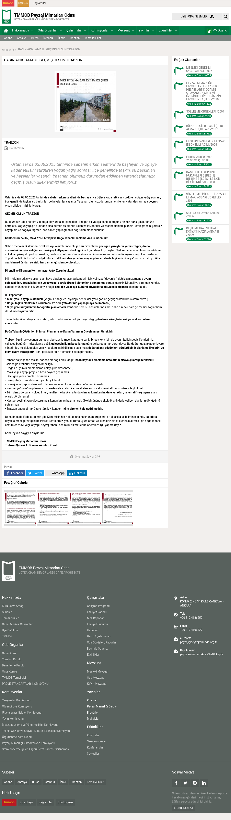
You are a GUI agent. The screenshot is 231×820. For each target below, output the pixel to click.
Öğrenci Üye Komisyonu (17, 713)
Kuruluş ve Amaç (12, 613)
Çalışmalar (76, 37)
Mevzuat (125, 37)
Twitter (35, 480)
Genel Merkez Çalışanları (17, 631)
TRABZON (11, 149)
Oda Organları (50, 37)
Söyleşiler (93, 760)
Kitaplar (92, 707)
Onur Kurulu (9, 678)
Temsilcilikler (92, 45)
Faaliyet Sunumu (97, 631)
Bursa (35, 45)
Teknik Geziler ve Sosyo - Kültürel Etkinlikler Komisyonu (36, 737)
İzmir (61, 45)
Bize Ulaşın (27, 809)
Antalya (21, 45)
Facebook (14, 480)
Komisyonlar (102, 37)
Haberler (92, 637)
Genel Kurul (9, 660)
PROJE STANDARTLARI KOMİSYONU (25, 690)
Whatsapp (56, 480)
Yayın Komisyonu (13, 725)
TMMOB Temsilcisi (14, 684)
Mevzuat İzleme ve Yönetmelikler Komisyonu (30, 731)
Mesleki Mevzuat (97, 678)
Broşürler (93, 719)
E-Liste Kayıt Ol (183, 814)
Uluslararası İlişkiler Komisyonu (22, 719)
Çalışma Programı (98, 613)
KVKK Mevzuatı (96, 690)
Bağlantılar (39, 3)
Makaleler (93, 725)
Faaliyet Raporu (96, 619)
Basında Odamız (97, 655)
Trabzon (74, 45)
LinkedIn (77, 480)
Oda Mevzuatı (95, 684)
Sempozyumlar (96, 748)
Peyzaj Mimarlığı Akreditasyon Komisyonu (28, 750)
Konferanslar (95, 754)
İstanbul (48, 45)
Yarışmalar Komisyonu (16, 707)
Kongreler (93, 742)
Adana (8, 45)
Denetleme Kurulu (13, 672)
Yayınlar (146, 37)
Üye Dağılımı (10, 637)
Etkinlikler (168, 37)
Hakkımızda (23, 37)
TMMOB (7, 643)
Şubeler (7, 619)
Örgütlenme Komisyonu (17, 743)
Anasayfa (8, 56)
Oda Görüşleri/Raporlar (101, 649)
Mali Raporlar (95, 625)
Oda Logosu (65, 809)
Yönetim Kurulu (11, 666)
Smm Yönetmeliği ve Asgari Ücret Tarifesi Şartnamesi (35, 756)
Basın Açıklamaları (98, 643)
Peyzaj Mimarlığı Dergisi (102, 713)
